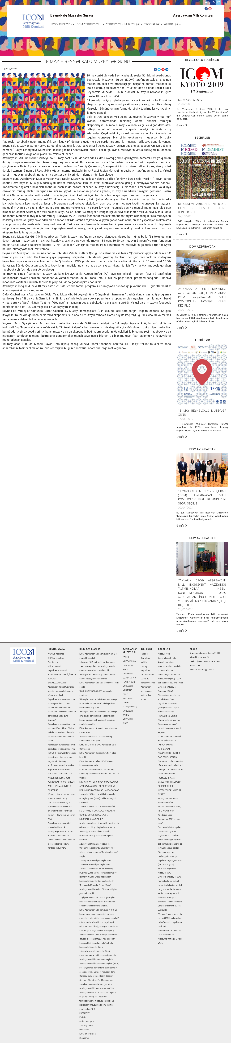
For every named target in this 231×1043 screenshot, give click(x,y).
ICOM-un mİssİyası (56, 658)
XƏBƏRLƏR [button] (172, 24)
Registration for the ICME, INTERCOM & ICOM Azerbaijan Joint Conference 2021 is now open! (169, 815)
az (218, 2)
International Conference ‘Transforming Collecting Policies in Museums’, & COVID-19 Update (99, 773)
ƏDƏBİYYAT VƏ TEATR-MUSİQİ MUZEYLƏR (129, 682)
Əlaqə (208, 2)
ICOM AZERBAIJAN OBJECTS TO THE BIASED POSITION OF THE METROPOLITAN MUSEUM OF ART (169, 786)
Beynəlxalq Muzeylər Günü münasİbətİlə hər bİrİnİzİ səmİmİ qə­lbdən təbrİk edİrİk (170, 881)
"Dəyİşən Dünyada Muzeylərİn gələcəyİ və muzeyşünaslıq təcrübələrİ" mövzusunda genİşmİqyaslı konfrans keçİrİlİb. (97, 901)
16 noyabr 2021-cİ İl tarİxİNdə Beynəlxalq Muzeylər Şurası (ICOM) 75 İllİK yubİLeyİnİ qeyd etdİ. (97, 798)
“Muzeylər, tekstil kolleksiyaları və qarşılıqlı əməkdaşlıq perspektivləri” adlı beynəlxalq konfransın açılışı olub (98, 703)
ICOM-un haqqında (56, 654)
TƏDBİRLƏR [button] (153, 24)
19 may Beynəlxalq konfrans (60, 831)
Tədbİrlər (144, 654)
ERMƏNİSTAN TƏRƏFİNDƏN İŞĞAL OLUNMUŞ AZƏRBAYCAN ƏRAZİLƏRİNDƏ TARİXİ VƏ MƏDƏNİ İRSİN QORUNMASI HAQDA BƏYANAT (99, 786)
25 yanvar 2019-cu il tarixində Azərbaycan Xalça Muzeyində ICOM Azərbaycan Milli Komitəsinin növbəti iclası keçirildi (97, 666)
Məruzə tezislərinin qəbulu (169, 666)
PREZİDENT (84, 1013)
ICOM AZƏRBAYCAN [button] (90, 24)
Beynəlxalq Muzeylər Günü (59, 769)
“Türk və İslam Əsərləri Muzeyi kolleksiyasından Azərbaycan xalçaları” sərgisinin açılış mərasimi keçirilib (169, 724)
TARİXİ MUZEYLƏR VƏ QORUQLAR (129, 661)
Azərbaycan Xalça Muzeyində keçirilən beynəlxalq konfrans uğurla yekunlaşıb (61, 691)
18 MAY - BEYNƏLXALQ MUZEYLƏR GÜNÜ (97, 807)
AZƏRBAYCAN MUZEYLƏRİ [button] (124, 24)
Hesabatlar (84, 1030)
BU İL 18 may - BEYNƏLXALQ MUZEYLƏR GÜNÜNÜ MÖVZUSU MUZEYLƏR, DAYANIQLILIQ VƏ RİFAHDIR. (97, 815)
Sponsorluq (84, 1038)
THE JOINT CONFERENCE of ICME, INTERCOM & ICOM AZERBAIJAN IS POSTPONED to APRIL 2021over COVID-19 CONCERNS (61, 782)
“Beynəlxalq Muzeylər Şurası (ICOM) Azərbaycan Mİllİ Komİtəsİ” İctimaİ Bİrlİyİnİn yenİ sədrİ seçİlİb (98, 889)
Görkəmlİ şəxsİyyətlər (167, 658)
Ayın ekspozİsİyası (166, 662)
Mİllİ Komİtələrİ (54, 666)
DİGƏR (125, 723)
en (214, 2)
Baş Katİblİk (53, 662)
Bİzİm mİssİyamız (87, 1021)
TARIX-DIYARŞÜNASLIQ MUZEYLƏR (130, 706)
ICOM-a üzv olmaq (87, 1034)
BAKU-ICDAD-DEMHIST (57, 683)
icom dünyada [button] (62, 24)
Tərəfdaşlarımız (86, 1026)
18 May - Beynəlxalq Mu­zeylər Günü (95, 864)
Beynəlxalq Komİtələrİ (57, 670)
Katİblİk (82, 1017)
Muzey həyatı (164, 654)
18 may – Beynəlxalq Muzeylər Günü (95, 860)
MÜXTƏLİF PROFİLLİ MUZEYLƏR (128, 694)
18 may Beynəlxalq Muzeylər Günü (94, 951)
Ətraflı (182, 125)
